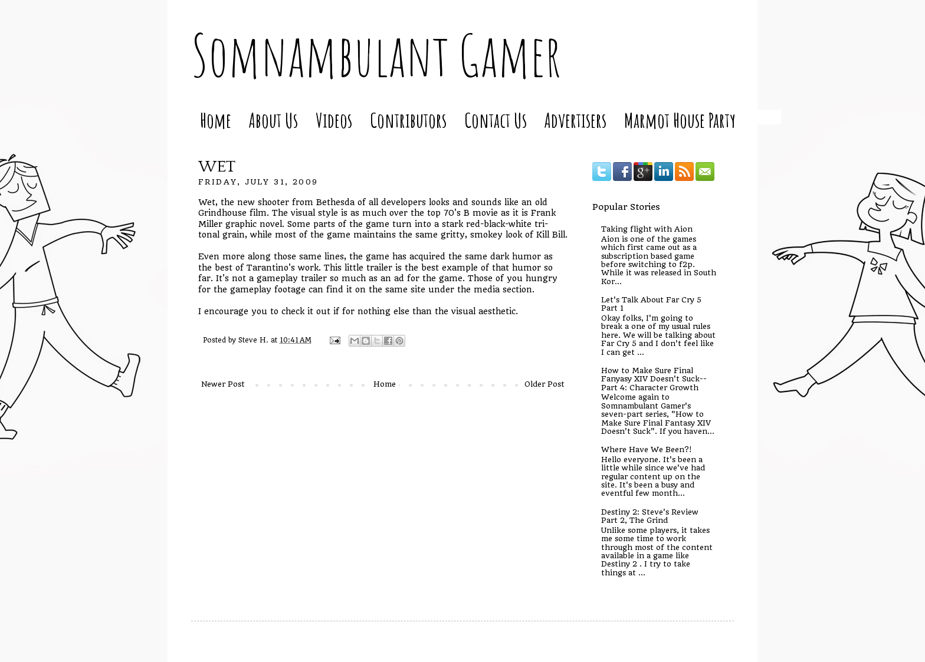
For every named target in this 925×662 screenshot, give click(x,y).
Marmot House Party (680, 120)
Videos (334, 120)
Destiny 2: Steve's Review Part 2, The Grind (649, 516)
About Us (273, 120)
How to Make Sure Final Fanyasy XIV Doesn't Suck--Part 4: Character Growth (654, 379)
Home (215, 120)
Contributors (408, 120)
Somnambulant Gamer (376, 55)
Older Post (544, 384)
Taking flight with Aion (647, 229)
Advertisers (575, 120)
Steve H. (254, 340)
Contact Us (495, 120)
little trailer (368, 267)
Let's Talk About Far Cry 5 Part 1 (651, 303)
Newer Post (223, 384)
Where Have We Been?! (646, 449)
